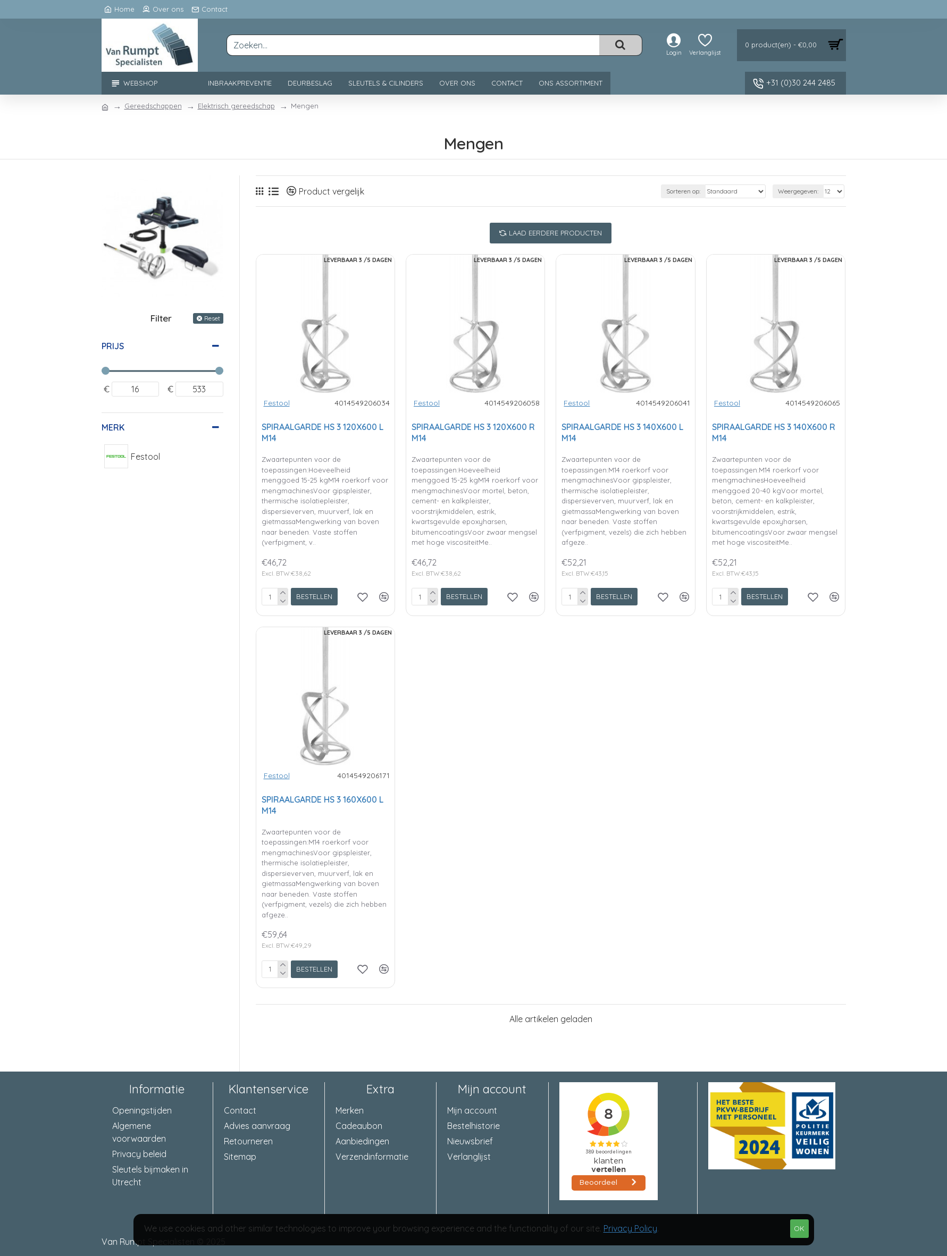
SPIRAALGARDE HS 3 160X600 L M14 (322, 805)
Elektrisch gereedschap (236, 106)
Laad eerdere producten (555, 233)
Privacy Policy (630, 1228)
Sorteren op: (683, 191)
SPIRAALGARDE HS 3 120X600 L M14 (322, 432)
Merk (113, 427)
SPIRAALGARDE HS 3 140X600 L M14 (622, 432)
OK (799, 1228)
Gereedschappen (153, 106)
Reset (212, 318)
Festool (277, 403)
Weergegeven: (798, 191)
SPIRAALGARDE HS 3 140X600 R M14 (773, 432)
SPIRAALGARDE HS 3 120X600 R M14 (473, 432)
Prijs (113, 346)
